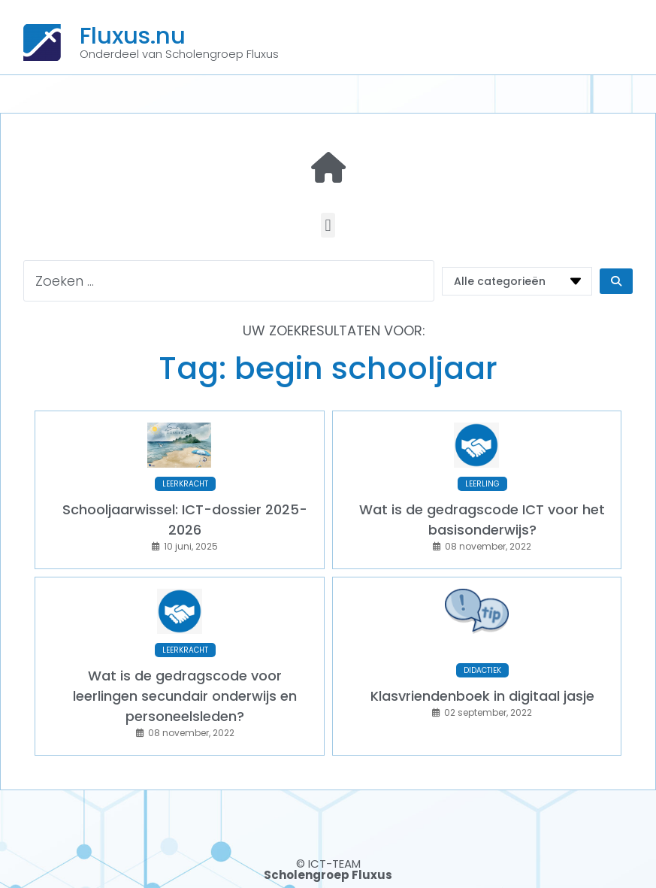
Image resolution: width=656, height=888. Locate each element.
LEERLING (482, 483)
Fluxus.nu (133, 35)
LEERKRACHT (185, 483)
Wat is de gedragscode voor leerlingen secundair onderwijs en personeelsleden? (185, 696)
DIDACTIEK (482, 670)
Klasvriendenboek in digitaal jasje (482, 695)
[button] (328, 225)
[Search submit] (616, 281)
